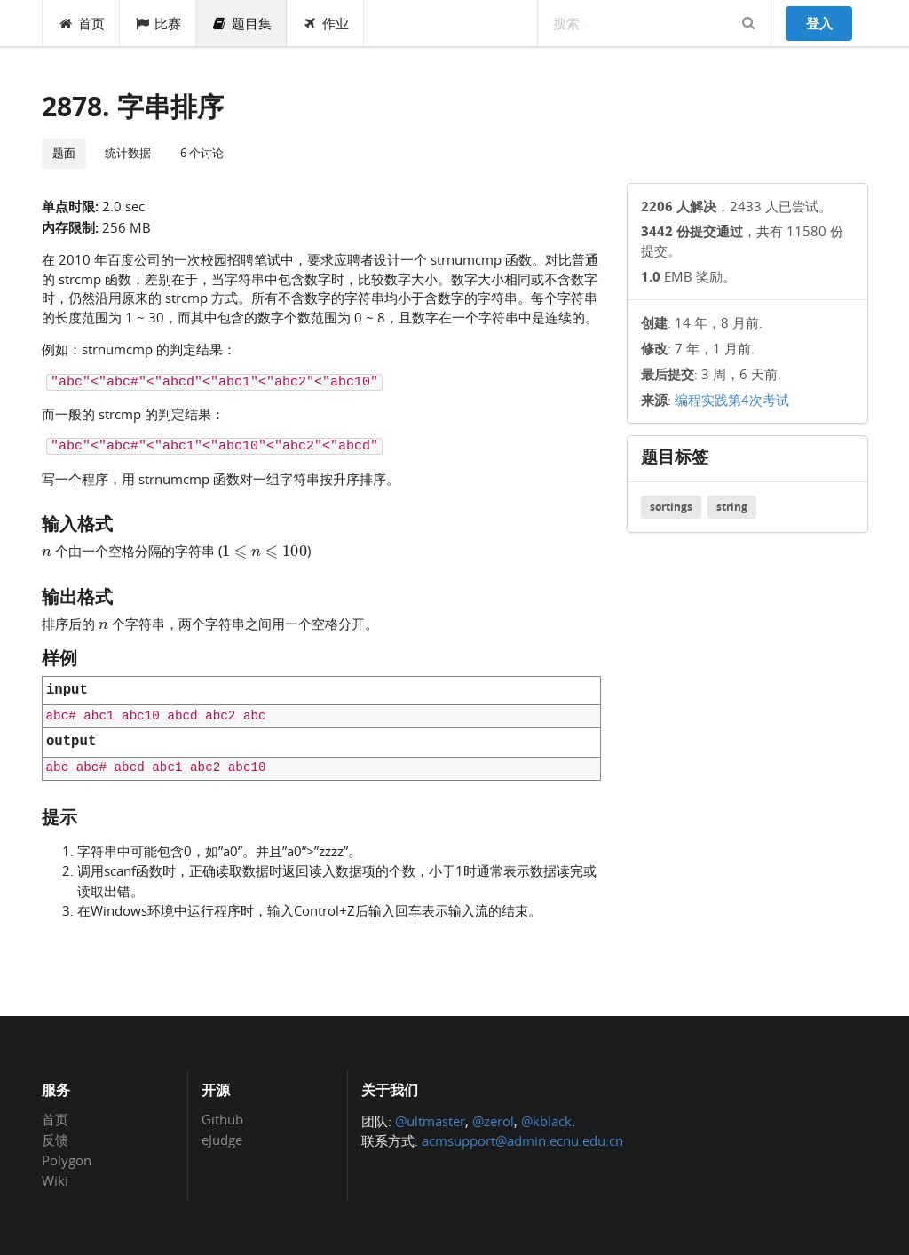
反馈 (55, 1139)
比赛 (158, 23)
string (731, 506)
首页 (81, 23)
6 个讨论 (202, 153)
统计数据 (128, 153)
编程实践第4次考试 (732, 400)
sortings (671, 506)
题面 (63, 153)
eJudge (222, 1139)
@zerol (493, 1121)
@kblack (546, 1121)
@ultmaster (430, 1121)
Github (222, 1120)
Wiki (55, 1180)
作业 (325, 23)
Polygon (66, 1160)
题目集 (241, 23)
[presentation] (46, 549)
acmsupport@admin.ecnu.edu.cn (522, 1140)
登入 (819, 23)
